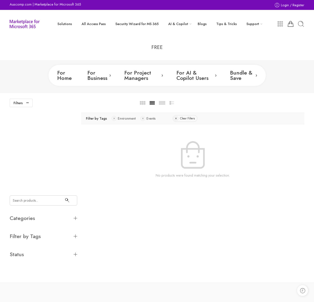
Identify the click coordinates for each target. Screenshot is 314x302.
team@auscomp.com (25, 266)
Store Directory (274, 292)
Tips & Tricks (226, 23)
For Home (64, 75)
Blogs (202, 23)
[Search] (67, 118)
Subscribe (278, 229)
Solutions (64, 23)
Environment (129, 118)
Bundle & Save (243, 75)
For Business (99, 75)
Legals (254, 292)
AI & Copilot (178, 23)
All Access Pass (94, 23)
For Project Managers (143, 75)
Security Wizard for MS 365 (137, 23)
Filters (18, 102)
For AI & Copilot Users (196, 75)
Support (252, 23)
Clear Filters (190, 118)
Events (153, 118)
